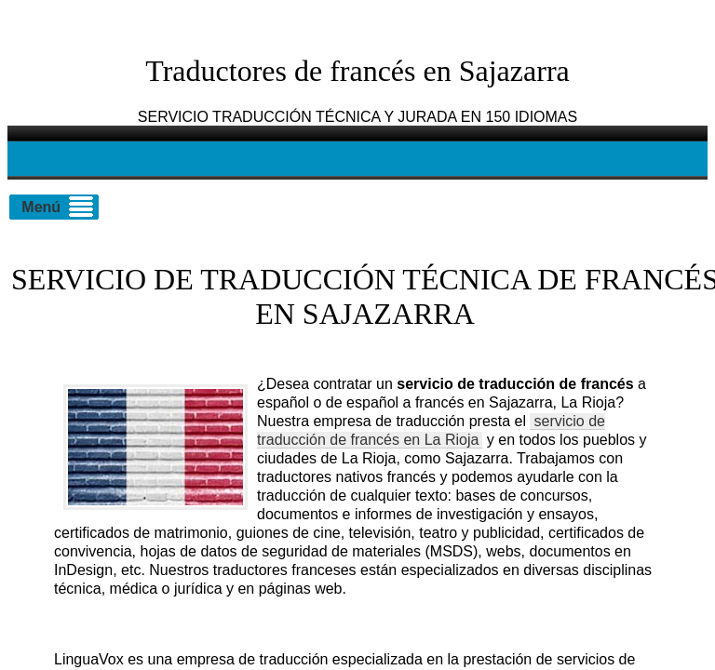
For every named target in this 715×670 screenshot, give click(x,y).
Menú (41, 207)
